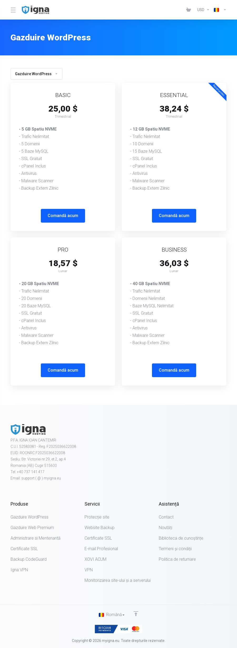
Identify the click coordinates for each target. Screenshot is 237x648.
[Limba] (219, 10)
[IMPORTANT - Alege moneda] (203, 10)
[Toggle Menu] (12, 9)
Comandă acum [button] (63, 215)
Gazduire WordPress (36, 74)
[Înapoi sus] (135, 613)
